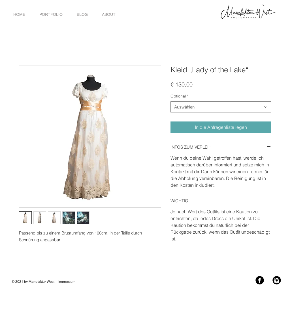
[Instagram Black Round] (276, 280)
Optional (179, 96)
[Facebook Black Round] (259, 280)
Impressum (66, 282)
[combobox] (220, 106)
